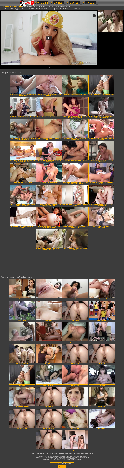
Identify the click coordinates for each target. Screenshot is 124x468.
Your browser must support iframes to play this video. (49, 38)
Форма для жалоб (68, 462)
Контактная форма (56, 462)
